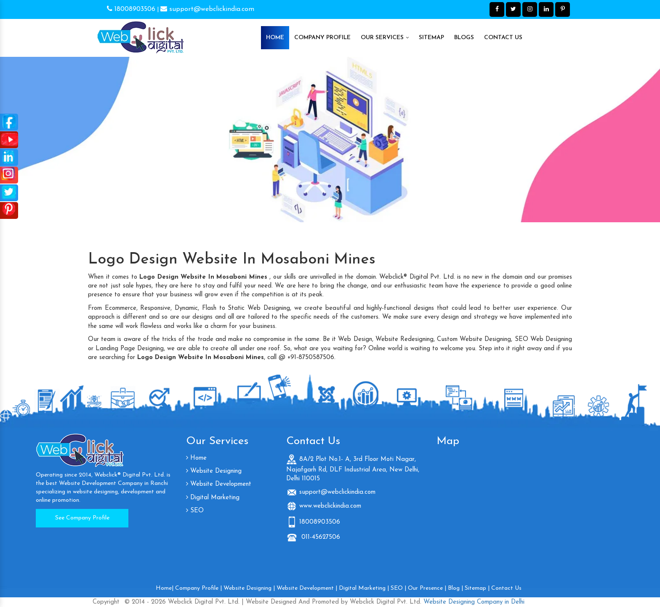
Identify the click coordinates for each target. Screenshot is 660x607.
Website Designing (214, 471)
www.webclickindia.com (330, 506)
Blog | (455, 588)
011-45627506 (319, 537)
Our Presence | (427, 588)
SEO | (398, 588)
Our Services (385, 37)
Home (275, 38)
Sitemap (431, 38)
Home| (164, 588)
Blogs (464, 38)
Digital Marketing (213, 498)
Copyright (106, 602)
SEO (195, 511)
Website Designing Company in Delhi (472, 602)
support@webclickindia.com (207, 9)
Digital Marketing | (364, 588)
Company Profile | (198, 588)
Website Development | (307, 588)
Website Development (218, 484)
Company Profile (322, 38)
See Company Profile (82, 518)
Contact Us (503, 38)
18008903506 (131, 9)
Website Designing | (249, 588)
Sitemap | (477, 588)
